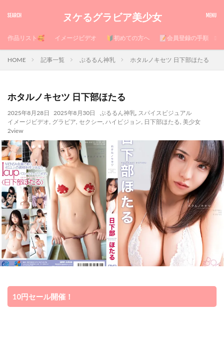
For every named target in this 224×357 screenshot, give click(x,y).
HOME (16, 59)
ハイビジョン (123, 121)
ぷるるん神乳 (97, 59)
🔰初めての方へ (127, 38)
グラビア (64, 121)
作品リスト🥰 (26, 38)
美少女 (192, 121)
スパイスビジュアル (165, 113)
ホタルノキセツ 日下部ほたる (169, 59)
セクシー (91, 121)
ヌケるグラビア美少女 (112, 17)
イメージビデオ (75, 38)
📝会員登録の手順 (184, 38)
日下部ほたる (162, 121)
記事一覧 (53, 59)
